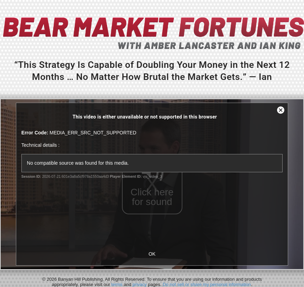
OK (152, 254)
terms (117, 284)
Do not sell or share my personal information (207, 284)
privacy (140, 284)
